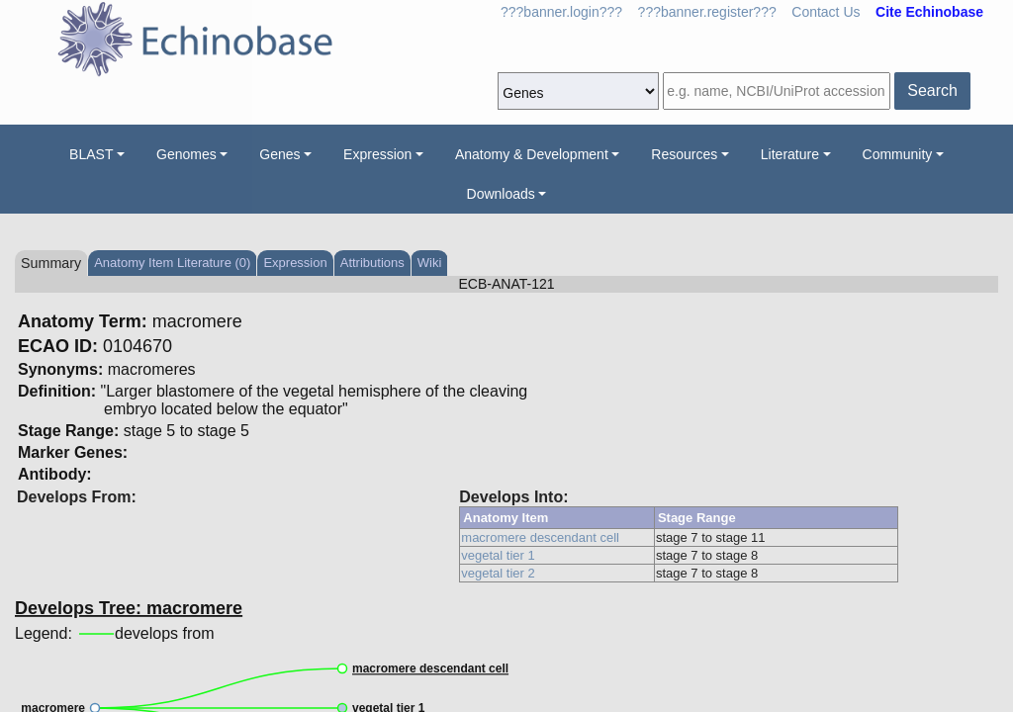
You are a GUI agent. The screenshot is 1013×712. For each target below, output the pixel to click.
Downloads (501, 194)
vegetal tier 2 (497, 573)
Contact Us (825, 12)
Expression (377, 154)
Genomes (186, 154)
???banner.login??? (561, 12)
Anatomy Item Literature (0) (172, 262)
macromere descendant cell (540, 537)
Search (932, 90)
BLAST (91, 154)
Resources (684, 154)
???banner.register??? (707, 12)
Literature (790, 154)
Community (898, 154)
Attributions (372, 262)
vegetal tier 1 (497, 555)
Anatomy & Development (531, 154)
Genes (279, 154)
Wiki (429, 262)
